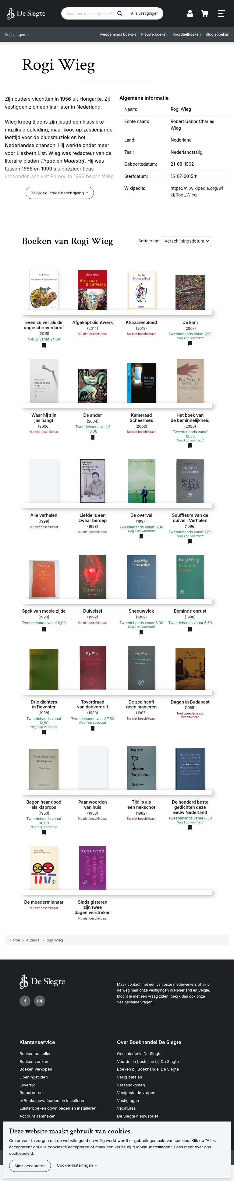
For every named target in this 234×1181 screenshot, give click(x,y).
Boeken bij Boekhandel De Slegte (148, 1069)
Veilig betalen (129, 1077)
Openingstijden (34, 1077)
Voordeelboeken (186, 34)
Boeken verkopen (36, 1069)
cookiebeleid (21, 1153)
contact (133, 984)
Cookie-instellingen (75, 1165)
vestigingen (159, 990)
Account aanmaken (37, 1116)
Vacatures (126, 1108)
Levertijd (28, 1084)
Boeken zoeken (34, 1061)
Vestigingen (128, 1100)
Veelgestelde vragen (134, 1002)
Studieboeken (217, 34)
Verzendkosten (131, 1084)
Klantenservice (37, 1042)
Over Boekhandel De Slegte (149, 1042)
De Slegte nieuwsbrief (137, 1116)
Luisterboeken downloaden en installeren (58, 1108)
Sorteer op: (148, 240)
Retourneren (31, 1092)
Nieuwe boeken (154, 34)
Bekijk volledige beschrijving (57, 192)
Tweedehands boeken (117, 34)
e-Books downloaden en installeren (52, 1100)
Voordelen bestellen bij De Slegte (148, 1061)
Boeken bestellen (35, 1053)
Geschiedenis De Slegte (139, 1053)
